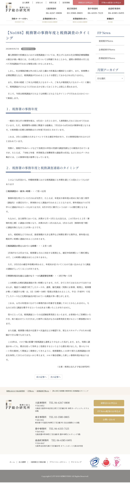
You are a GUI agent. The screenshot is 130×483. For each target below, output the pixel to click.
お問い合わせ (109, 420)
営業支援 (52, 2)
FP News (103, 33)
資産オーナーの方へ (19, 20)
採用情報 (66, 2)
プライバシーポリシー (58, 462)
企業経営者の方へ (50, 20)
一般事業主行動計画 (38, 462)
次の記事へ (55, 377)
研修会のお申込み (85, 2)
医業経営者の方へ (80, 20)
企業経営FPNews (107, 50)
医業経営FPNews (28, 49)
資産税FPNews (106, 41)
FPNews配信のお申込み (111, 2)
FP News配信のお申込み (109, 411)
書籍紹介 (110, 20)
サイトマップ (76, 462)
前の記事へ (41, 377)
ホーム (12, 462)
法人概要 (25, 2)
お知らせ (39, 2)
